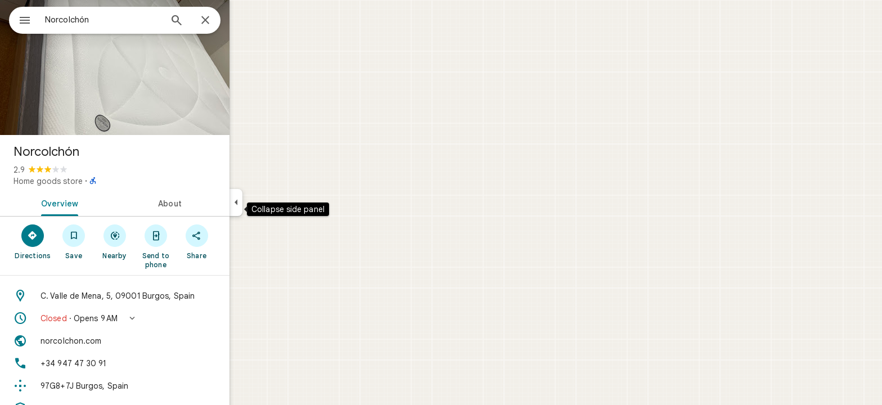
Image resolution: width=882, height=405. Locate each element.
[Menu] (20, 19)
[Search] (217, 21)
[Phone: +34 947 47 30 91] (155, 363)
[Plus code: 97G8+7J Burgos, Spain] (155, 386)
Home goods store (88, 181)
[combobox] (132, 19)
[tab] (98, 202)
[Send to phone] (196, 245)
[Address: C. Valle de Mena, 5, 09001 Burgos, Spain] (155, 296)
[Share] (237, 241)
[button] (155, 318)
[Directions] (73, 241)
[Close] (246, 21)
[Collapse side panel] (276, 202)
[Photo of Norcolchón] (155, 67)
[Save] (114, 241)
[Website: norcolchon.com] (155, 341)
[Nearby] (155, 241)
